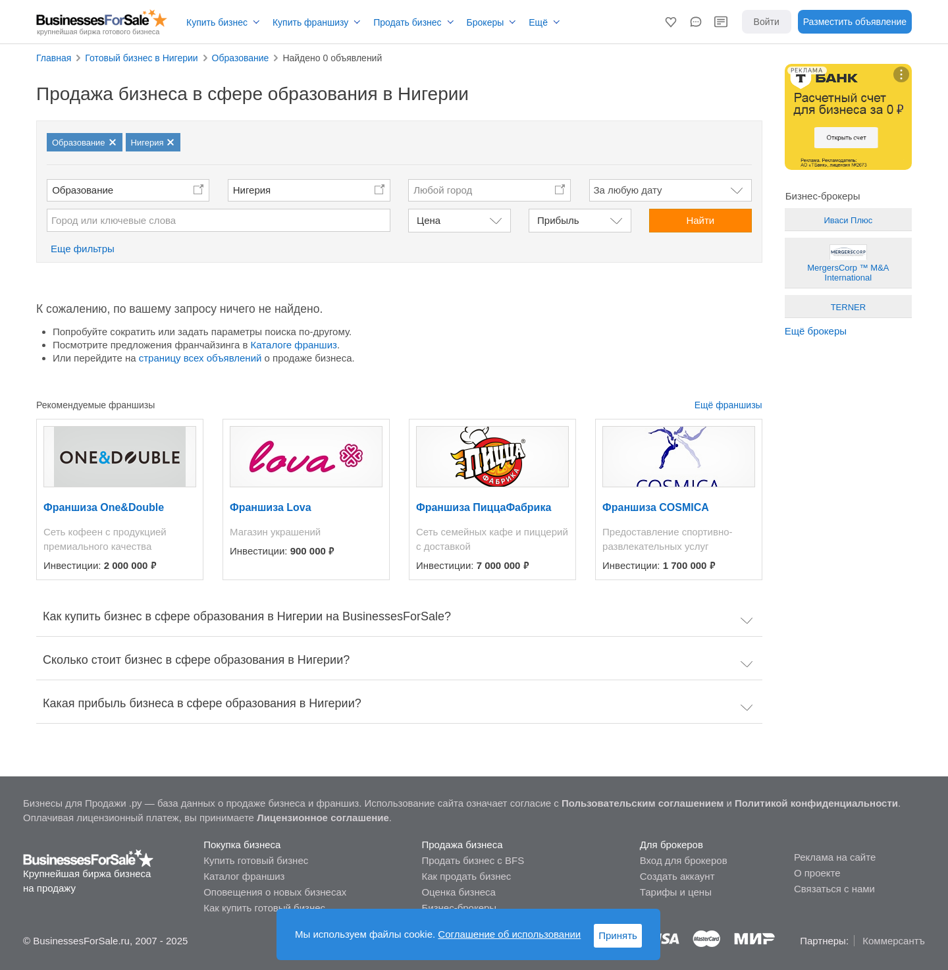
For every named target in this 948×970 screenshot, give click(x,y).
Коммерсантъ (893, 940)
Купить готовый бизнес (255, 860)
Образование (82, 190)
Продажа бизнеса (461, 844)
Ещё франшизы (728, 405)
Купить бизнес (217, 22)
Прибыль (558, 220)
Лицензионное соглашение (323, 817)
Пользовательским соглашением (643, 803)
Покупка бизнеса (241, 844)
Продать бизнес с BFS (472, 860)
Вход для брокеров (683, 860)
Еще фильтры (83, 248)
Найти (700, 220)
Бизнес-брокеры (458, 907)
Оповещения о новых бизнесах (274, 892)
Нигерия (252, 190)
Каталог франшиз (243, 876)
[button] (670, 21)
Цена (428, 220)
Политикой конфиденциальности (816, 803)
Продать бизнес (407, 22)
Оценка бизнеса (458, 892)
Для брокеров (671, 844)
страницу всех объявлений (200, 358)
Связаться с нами (834, 888)
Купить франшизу (310, 22)
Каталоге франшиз (294, 344)
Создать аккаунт (677, 876)
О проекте (817, 872)
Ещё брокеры (816, 331)
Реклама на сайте (835, 857)
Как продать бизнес (466, 876)
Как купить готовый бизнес (264, 907)
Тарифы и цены (676, 892)
